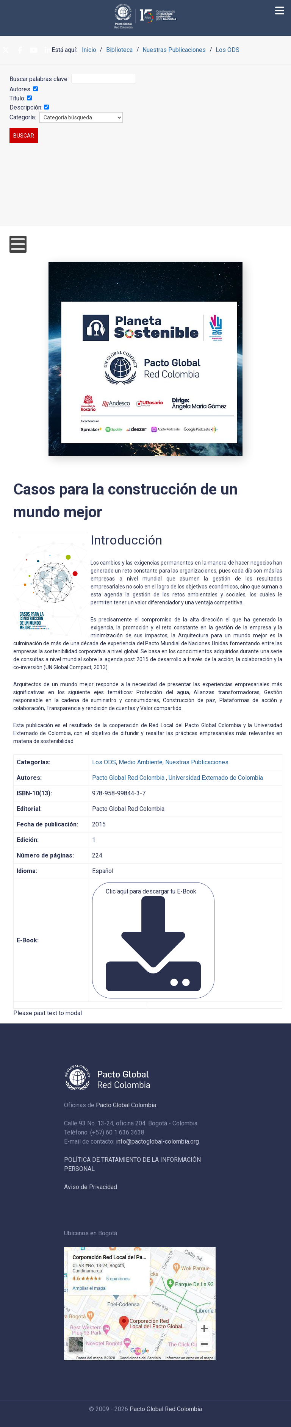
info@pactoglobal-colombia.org (157, 1141)
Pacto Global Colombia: (126, 1105)
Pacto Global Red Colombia (128, 777)
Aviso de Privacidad (90, 1187)
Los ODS (104, 762)
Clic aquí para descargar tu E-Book (153, 939)
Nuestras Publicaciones (196, 762)
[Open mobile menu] (18, 244)
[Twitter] (5, 50)
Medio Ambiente (141, 762)
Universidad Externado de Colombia (216, 777)
